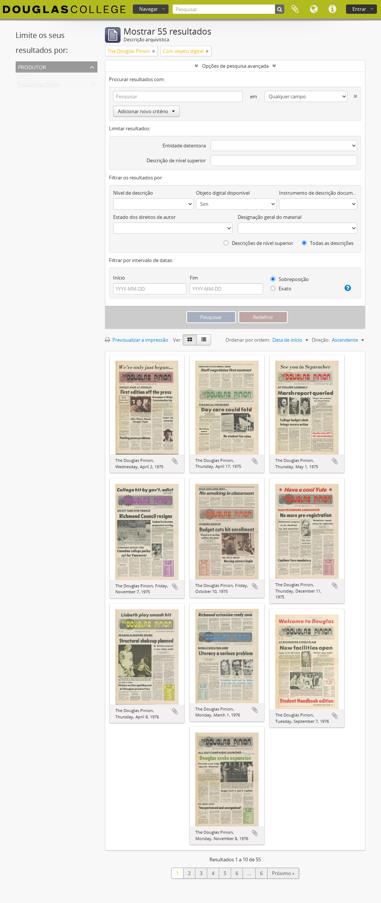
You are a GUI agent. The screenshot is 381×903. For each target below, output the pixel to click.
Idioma (313, 9)
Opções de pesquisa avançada (235, 66)
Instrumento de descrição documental (318, 192)
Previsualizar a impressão (136, 339)
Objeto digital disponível (223, 192)
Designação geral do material (269, 217)
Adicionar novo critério (146, 111)
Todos (24, 77)
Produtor (32, 66)
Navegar (148, 9)
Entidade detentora (184, 145)
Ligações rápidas (332, 9)
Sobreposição (289, 279)
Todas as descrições (327, 243)
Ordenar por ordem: (247, 339)
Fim (194, 277)
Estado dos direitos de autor (144, 217)
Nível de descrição (133, 192)
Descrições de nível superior (258, 243)
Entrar (359, 9)
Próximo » (283, 873)
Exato (280, 288)
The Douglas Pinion (38, 86)
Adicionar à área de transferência (175, 461)
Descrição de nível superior (176, 160)
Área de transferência (295, 9)
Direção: (321, 339)
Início (119, 277)
